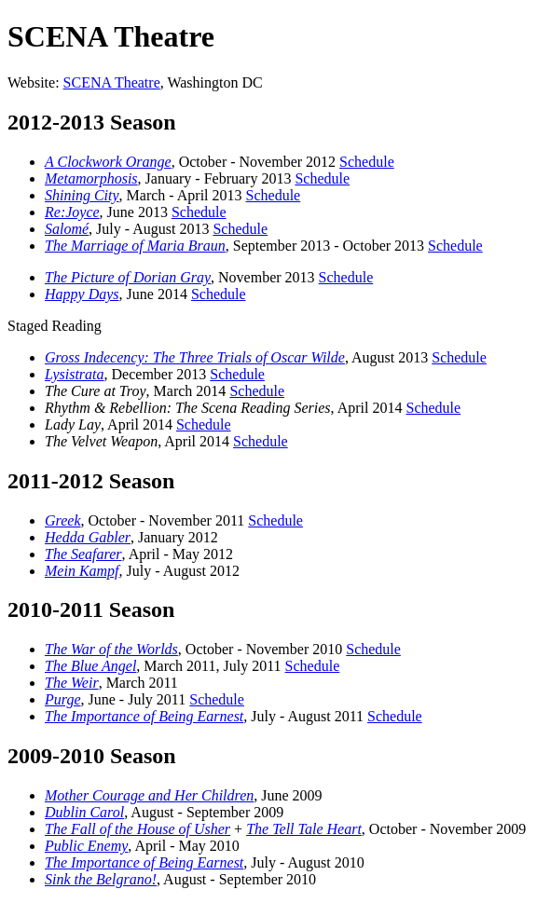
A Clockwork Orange (108, 162)
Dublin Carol (84, 812)
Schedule (366, 162)
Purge (63, 699)
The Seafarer (83, 554)
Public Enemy (86, 846)
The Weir (72, 683)
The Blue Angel (90, 666)
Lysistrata (74, 374)
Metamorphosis (91, 178)
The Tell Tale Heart (304, 829)
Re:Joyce (72, 212)
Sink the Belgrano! (101, 879)
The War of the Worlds (111, 649)
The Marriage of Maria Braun (135, 245)
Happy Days (82, 294)
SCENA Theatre (111, 82)
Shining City (82, 195)
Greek (63, 520)
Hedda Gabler (88, 537)
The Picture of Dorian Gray (128, 277)
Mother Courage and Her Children (149, 795)
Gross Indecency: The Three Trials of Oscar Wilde (195, 357)
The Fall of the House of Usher (137, 829)
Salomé (67, 229)
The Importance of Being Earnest (144, 716)
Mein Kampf (82, 571)
